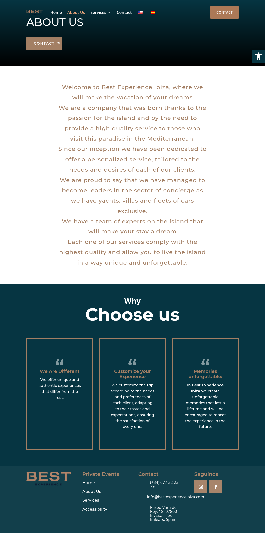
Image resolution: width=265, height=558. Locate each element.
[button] (258, 56)
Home (56, 12)
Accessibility (94, 509)
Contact (124, 12)
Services (98, 12)
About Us (76, 12)
